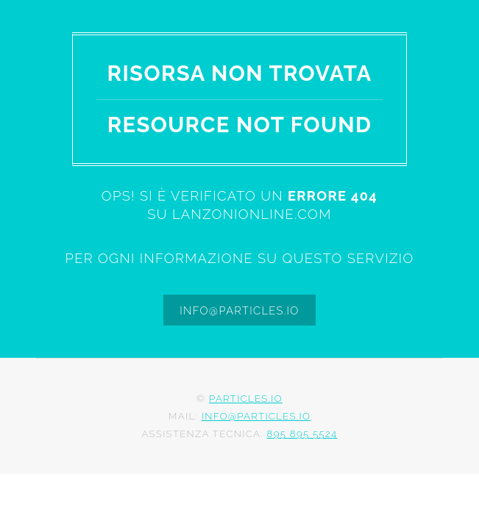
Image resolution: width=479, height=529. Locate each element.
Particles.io (246, 398)
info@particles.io (239, 310)
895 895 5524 (302, 433)
